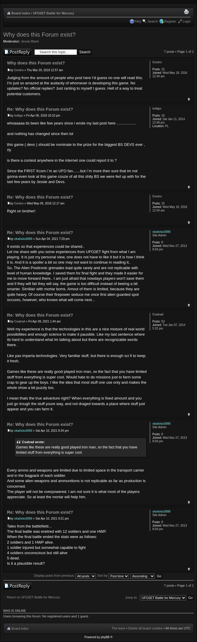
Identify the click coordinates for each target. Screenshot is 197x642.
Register (170, 21)
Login (187, 21)
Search (152, 21)
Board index (20, 13)
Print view (187, 12)
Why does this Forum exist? (39, 34)
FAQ (138, 21)
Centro (18, 70)
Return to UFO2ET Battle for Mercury (33, 597)
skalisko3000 (23, 238)
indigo (18, 115)
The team (118, 628)
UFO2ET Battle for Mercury (53, 13)
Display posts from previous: (65, 575)
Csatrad (19, 321)
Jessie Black (30, 41)
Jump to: (131, 597)
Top (189, 99)
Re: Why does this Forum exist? (40, 109)
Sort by (113, 575)
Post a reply (17, 52)
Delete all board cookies (145, 628)
